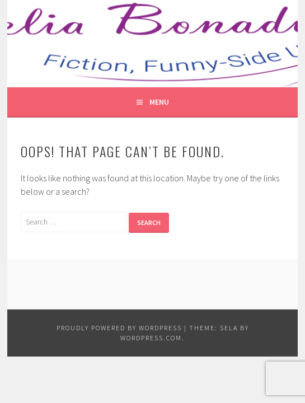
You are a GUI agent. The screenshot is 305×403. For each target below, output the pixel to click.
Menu (159, 102)
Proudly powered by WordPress (119, 328)
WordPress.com (151, 338)
